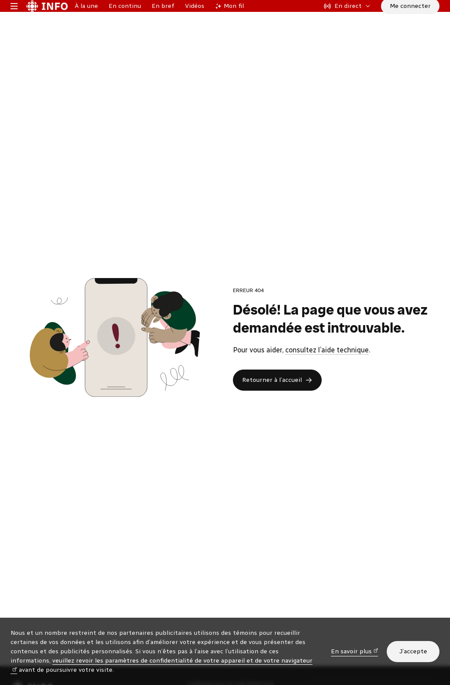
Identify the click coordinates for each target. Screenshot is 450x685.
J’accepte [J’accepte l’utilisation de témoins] (413, 651)
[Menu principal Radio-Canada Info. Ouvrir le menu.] (14, 19)
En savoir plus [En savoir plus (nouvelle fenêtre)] (354, 651)
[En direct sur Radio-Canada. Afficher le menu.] (347, 19)
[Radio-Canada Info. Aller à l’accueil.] (47, 19)
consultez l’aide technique (327, 377)
